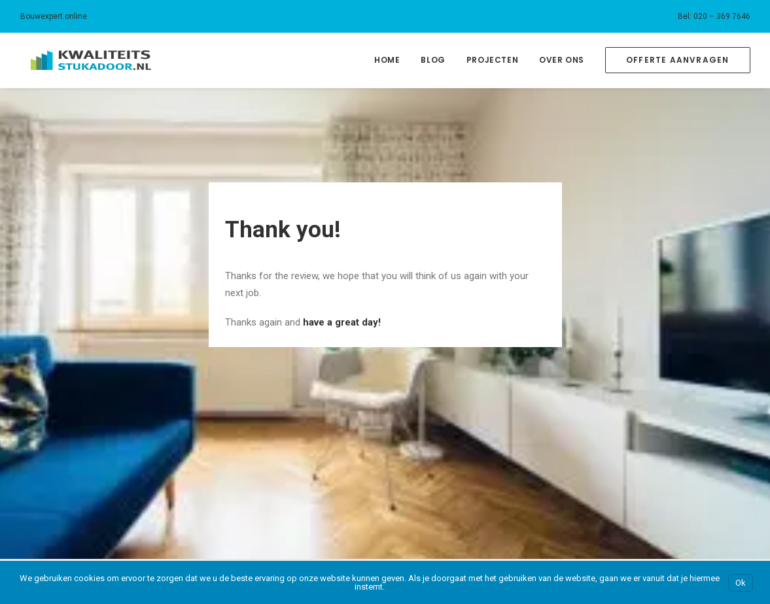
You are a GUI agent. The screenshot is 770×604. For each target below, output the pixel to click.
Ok (740, 583)
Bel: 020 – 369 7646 (714, 16)
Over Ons (561, 59)
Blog (433, 59)
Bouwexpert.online (53, 16)
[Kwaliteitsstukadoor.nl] (80, 60)
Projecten (492, 59)
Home (387, 59)
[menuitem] (714, 16)
